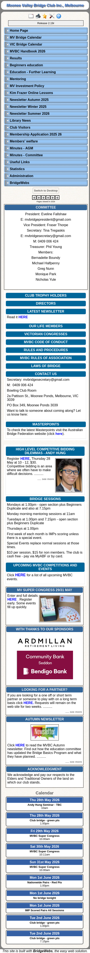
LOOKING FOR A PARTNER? (45, 689)
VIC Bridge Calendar (24, 44)
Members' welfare (22, 141)
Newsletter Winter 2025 (26, 106)
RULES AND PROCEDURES (46, 350)
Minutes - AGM (20, 148)
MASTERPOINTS (46, 424)
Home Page (17, 30)
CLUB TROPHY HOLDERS (46, 295)
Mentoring (16, 79)
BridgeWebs (18, 183)
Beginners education (25, 65)
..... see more (45, 479)
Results (14, 58)
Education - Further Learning (31, 72)
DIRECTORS (46, 303)
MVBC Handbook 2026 (26, 51)
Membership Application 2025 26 (34, 134)
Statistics (16, 169)
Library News (19, 120)
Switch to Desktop (46, 190)
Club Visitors (18, 127)
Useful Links (18, 162)
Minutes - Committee (25, 155)
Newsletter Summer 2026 (28, 113)
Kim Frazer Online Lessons (30, 93)
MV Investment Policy (25, 86)
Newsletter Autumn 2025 (28, 100)
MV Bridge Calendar (24, 37)
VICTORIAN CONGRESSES (45, 334)
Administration (20, 176)
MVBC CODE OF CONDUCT (46, 342)
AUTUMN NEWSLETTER (44, 719)
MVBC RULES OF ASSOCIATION (46, 358)
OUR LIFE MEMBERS (46, 326)
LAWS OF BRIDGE (46, 366)
